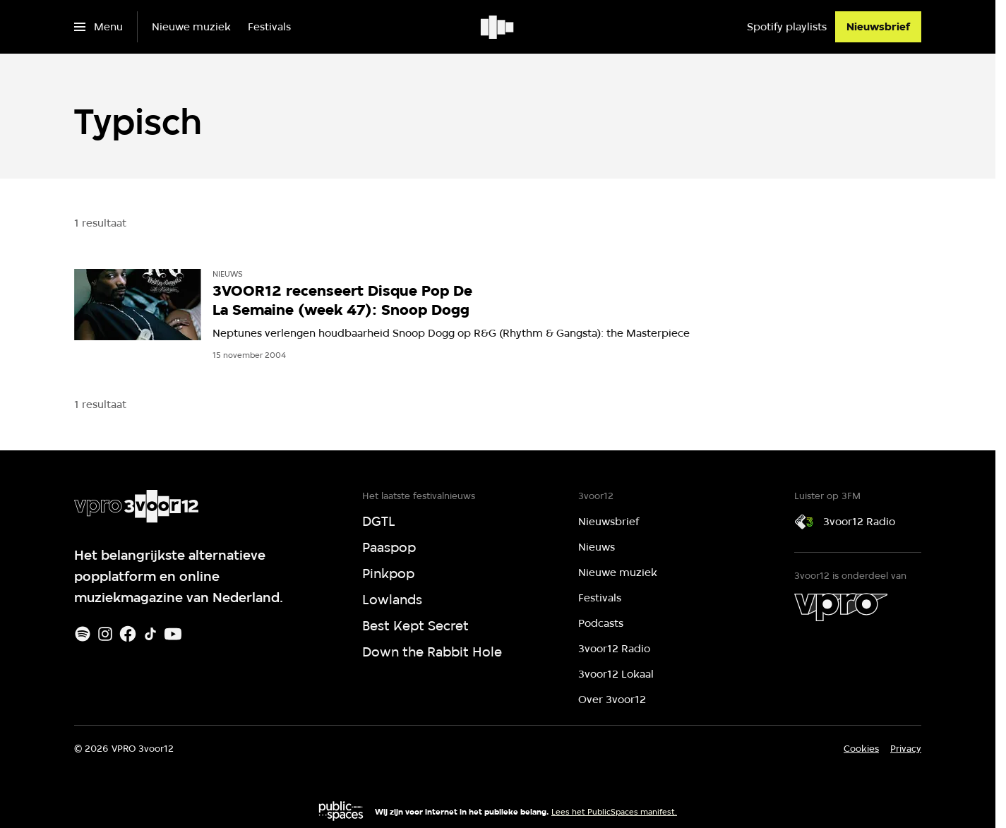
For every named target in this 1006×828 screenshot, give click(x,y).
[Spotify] (82, 633)
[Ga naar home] (498, 27)
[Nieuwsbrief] (878, 26)
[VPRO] (840, 607)
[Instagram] (105, 633)
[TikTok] (150, 633)
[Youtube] (172, 633)
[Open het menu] (98, 26)
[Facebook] (127, 633)
